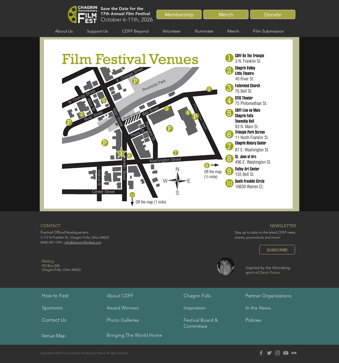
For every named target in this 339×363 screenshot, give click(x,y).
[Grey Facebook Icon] (261, 353)
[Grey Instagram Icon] (277, 353)
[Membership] (179, 14)
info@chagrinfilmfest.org (82, 242)
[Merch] (225, 14)
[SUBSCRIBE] (277, 249)
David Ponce (269, 272)
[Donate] (272, 14)
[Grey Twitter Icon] (269, 353)
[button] (64, 31)
